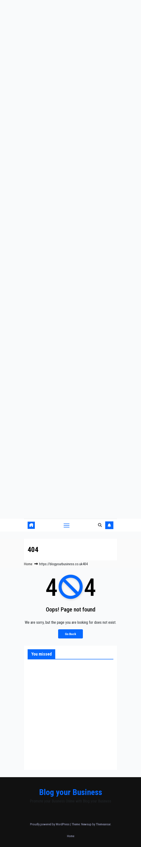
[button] (100, 525)
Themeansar (103, 824)
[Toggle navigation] (66, 525)
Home (28, 564)
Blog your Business (70, 792)
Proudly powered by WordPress (50, 824)
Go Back (70, 634)
